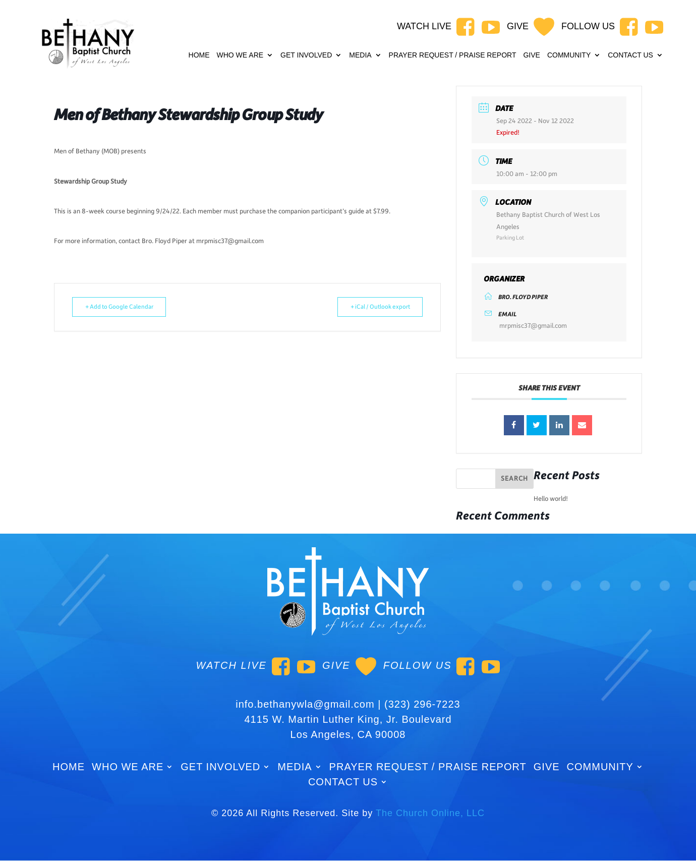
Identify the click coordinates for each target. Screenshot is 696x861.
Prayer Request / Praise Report (452, 55)
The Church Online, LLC (430, 813)
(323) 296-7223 (422, 704)
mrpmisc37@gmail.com (533, 325)
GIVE (531, 55)
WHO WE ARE (240, 55)
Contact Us (630, 55)
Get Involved (306, 55)
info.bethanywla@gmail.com (305, 704)
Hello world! (551, 498)
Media (360, 55)
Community (569, 55)
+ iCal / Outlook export (373, 307)
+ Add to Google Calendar (125, 307)
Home (199, 55)
